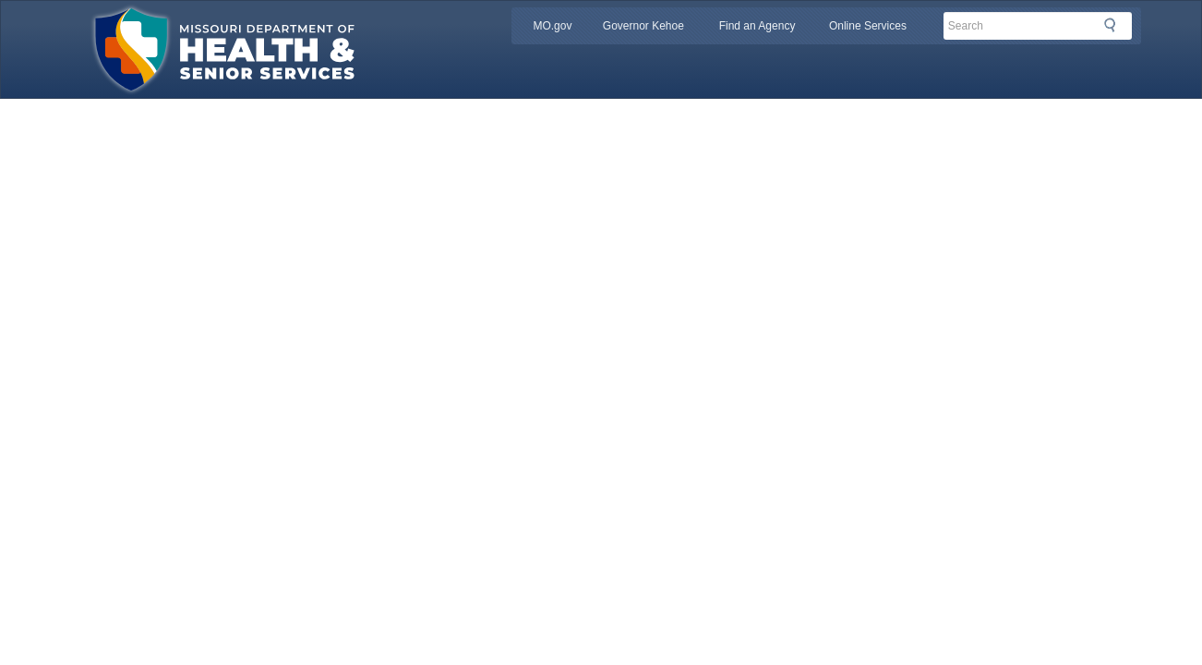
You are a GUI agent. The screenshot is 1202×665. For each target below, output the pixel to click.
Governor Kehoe (643, 25)
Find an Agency (757, 25)
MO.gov (552, 25)
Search (1115, 25)
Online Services (868, 25)
